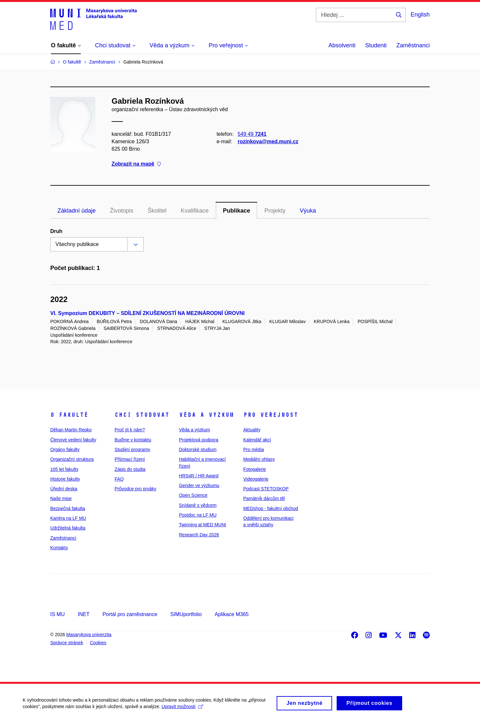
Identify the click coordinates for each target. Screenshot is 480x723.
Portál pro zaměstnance (129, 614)
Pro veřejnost (270, 414)
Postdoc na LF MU (198, 515)
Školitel (157, 210)
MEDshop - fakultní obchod (270, 508)
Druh (56, 231)
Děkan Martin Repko (71, 429)
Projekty (274, 210)
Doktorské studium (198, 449)
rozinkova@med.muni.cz (268, 141)
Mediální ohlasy (259, 459)
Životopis (121, 210)
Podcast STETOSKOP (266, 488)
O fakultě (69, 414)
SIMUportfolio (186, 614)
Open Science (193, 495)
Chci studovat (141, 414)
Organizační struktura (72, 459)
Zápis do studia (129, 469)
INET (83, 614)
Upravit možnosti (182, 709)
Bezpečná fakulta (67, 508)
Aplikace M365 (232, 614)
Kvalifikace (195, 210)
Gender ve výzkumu (199, 485)
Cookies (98, 642)
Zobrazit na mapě (136, 164)
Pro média (253, 449)
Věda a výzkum (206, 414)
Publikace (236, 210)
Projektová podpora (198, 439)
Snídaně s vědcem (198, 505)
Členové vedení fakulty (73, 439)
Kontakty (59, 547)
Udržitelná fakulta (67, 528)
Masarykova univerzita (88, 634)
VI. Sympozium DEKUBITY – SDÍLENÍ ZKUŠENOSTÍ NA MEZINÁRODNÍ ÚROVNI (147, 313)
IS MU (57, 614)
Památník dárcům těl (264, 498)
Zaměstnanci (413, 45)
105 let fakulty (64, 469)
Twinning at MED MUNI (202, 524)
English (420, 14)
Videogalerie (256, 479)
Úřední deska (63, 488)
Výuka (308, 210)
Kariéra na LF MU (68, 518)
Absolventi (342, 45)
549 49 (252, 134)
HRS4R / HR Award (199, 475)
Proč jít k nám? (129, 429)
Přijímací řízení (129, 459)
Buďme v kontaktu (132, 439)
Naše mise (61, 498)
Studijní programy (132, 449)
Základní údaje (76, 210)
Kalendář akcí (257, 439)
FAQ (119, 479)
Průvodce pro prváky (135, 488)
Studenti (376, 45)
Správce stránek (66, 642)
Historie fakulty (65, 479)
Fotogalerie (254, 469)
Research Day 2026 (199, 534)
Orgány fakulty (64, 449)
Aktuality (251, 429)
